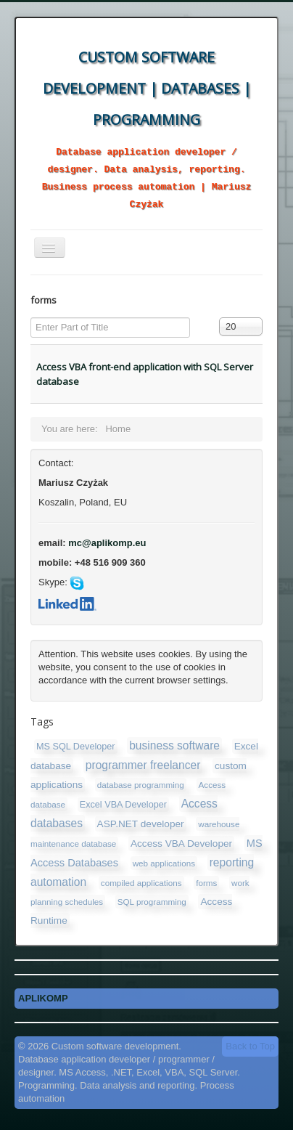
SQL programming (151, 901)
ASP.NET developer (140, 823)
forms (206, 882)
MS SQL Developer (75, 746)
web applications (164, 863)
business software (174, 745)
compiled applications (141, 882)
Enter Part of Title (30, 317)
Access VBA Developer (181, 843)
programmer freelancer (143, 765)
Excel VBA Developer (123, 805)
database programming (140, 784)
